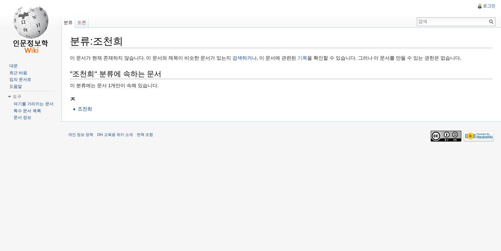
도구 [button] (17, 96)
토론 (81, 22)
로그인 (489, 5)
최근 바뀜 (18, 72)
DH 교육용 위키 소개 (115, 134)
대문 (13, 65)
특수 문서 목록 (27, 110)
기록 (302, 58)
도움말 (15, 86)
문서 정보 (22, 117)
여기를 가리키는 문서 (34, 103)
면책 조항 (145, 134)
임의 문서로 (20, 79)
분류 (68, 22)
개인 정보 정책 (80, 134)
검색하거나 (244, 58)
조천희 (85, 109)
